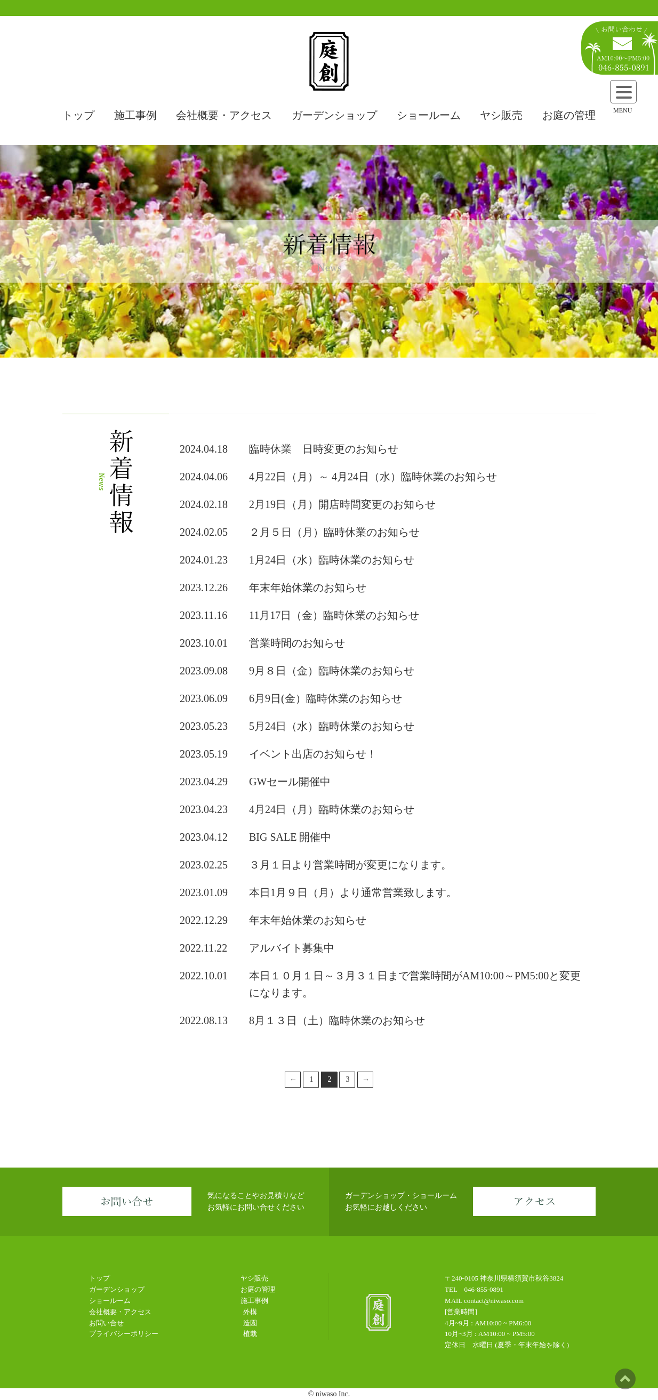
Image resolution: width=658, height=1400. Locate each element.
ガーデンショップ (334, 115)
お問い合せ (106, 1323)
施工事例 (135, 115)
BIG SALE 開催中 (290, 837)
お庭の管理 (569, 115)
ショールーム (429, 115)
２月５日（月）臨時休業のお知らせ (334, 532)
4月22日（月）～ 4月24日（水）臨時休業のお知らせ (373, 476)
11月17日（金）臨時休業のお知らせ (334, 615)
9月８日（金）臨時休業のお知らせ (331, 671)
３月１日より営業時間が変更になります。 (350, 865)
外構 (250, 1312)
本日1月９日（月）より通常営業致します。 (353, 892)
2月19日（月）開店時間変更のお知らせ (342, 504)
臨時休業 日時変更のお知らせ (323, 449)
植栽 (250, 1334)
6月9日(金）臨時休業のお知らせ (325, 698)
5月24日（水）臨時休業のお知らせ (331, 726)
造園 (250, 1323)
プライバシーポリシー (123, 1334)
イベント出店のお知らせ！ (313, 754)
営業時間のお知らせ (297, 643)
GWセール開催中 (290, 781)
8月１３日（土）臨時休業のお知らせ (337, 1020)
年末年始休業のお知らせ (307, 587)
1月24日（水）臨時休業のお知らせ (331, 560)
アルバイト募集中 (291, 948)
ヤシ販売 (501, 115)
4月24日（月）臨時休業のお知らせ (331, 809)
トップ (78, 115)
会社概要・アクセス (224, 115)
